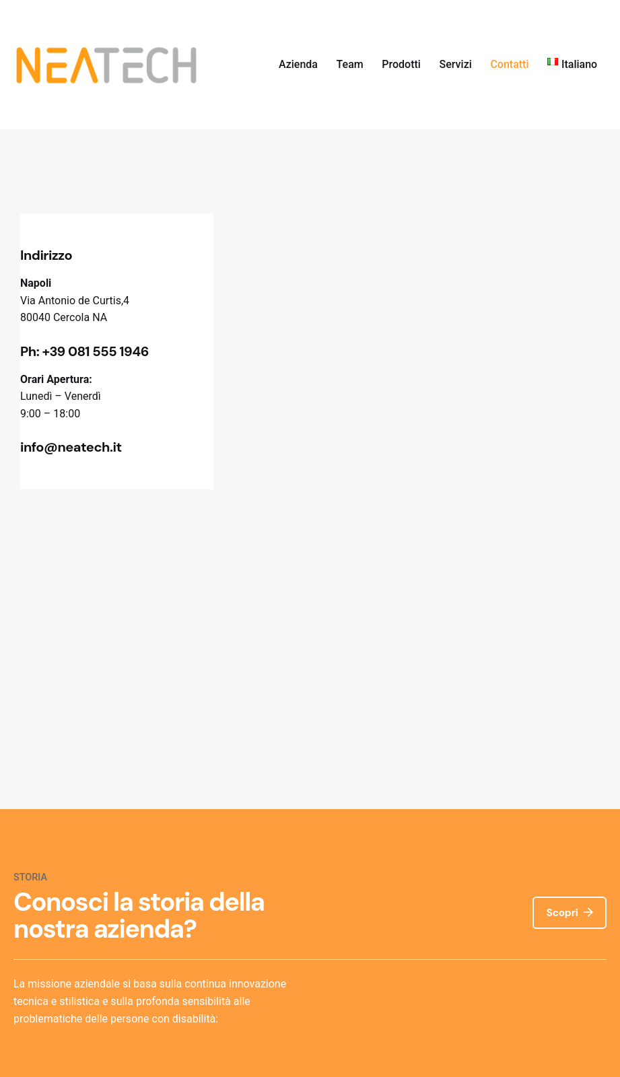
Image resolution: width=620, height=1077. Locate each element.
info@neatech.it (71, 447)
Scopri (570, 912)
